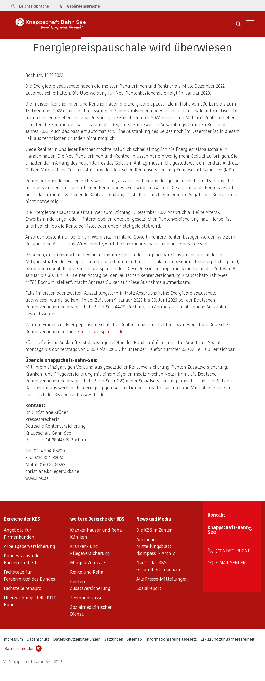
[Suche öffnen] (238, 26)
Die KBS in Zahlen (154, 529)
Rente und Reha (86, 571)
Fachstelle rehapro (22, 588)
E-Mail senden (230, 562)
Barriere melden (23, 648)
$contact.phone (232, 550)
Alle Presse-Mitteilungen (162, 578)
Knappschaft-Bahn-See (229, 530)
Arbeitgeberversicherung (29, 546)
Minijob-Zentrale (87, 562)
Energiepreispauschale (100, 331)
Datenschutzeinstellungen (77, 638)
